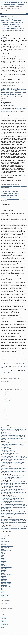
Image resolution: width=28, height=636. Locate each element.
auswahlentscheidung (15, 82)
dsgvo (2, 549)
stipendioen (9, 85)
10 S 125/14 (23, 370)
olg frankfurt (3, 570)
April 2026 (3, 617)
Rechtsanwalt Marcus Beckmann (13, 30)
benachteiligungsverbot (11, 83)
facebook (3, 553)
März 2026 (3, 618)
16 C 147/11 (24, 358)
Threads (5, 413)
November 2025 (4, 624)
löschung (3, 562)
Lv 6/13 (20, 366)
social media (4, 579)
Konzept (5, 398)
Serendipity (8, 632)
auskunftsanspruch (5, 541)
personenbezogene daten (6, 574)
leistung (10, 186)
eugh (2, 552)
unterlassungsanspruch (6, 582)
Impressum (6, 408)
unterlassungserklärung (6, 583)
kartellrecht (3, 561)
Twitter (5, 419)
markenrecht (4, 565)
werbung (3, 592)
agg (10, 82)
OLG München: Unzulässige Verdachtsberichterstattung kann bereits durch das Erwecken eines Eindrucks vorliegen (13, 452)
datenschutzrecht (5, 547)
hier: (20, 180)
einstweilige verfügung (6, 550)
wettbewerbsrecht (5, 594)
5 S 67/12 (23, 363)
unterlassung (4, 580)
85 (4, 105)
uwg (2, 589)
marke (2, 564)
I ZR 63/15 (3, 103)
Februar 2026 (4, 620)
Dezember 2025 (4, 623)
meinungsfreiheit (4, 568)
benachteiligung (4, 83)
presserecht (3, 576)
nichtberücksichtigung (16, 186)
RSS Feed (4, 603)
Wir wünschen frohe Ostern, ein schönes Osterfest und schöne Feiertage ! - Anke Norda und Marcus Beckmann (13, 464)
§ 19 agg (21, 82)
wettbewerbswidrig (5, 595)
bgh (20, 83)
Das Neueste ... (4, 626)
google (2, 555)
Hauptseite (6, 392)
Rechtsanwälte (7, 396)
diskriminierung (3, 85)
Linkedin (5, 415)
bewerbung (15, 184)
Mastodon (6, 409)
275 (8, 105)
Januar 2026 (4, 621)
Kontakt (5, 404)
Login (2, 610)
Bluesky (5, 411)
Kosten (5, 402)
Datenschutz (6, 406)
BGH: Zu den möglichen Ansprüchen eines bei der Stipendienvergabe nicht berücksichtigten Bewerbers (14, 110)
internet (2, 558)
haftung (2, 556)
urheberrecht (4, 585)
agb (2, 540)
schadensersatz (24, 186)
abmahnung (3, 538)
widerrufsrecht (4, 597)
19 (5, 41)
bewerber (17, 83)
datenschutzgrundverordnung (7, 546)
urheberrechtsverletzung (6, 586)
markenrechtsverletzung (6, 567)
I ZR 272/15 (3, 37)
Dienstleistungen (7, 400)
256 (13, 105)
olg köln (2, 573)
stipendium (13, 85)
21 (17, 41)
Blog (5, 394)
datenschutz (3, 544)
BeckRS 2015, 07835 (5, 372)
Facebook (6, 417)
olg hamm (3, 571)
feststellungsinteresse (5, 186)
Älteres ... (3, 627)
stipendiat (3, 187)
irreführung (3, 559)
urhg (2, 588)
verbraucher (3, 591)
